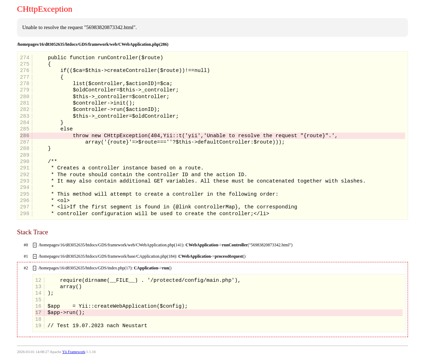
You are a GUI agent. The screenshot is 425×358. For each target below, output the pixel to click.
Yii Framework (73, 352)
